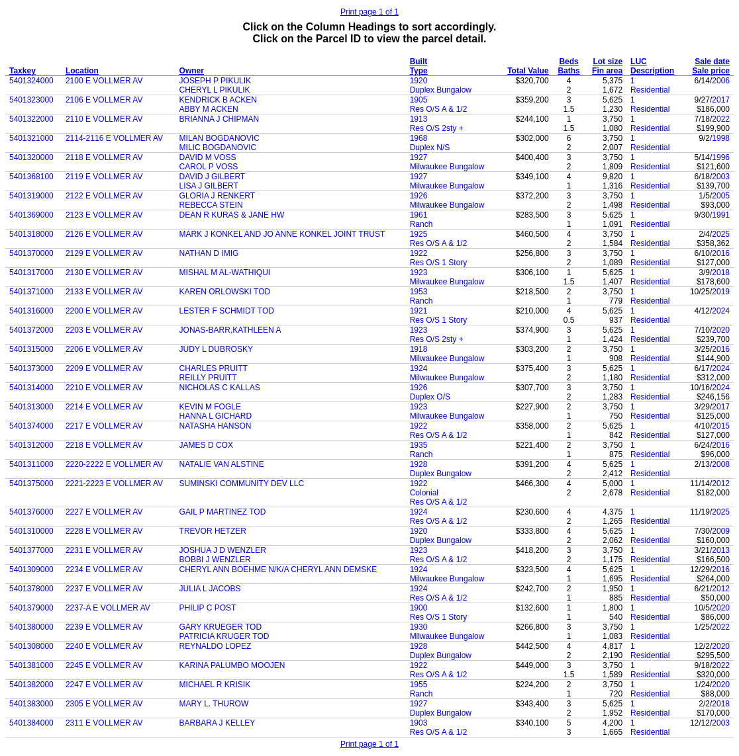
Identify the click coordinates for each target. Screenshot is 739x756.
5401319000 (31, 195)
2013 (721, 550)
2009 (721, 531)
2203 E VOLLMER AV (104, 330)
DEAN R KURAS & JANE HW (232, 215)
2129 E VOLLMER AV (104, 253)
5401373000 (31, 368)
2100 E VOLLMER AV (104, 80)
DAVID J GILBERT (212, 176)
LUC (638, 61)
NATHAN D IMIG (209, 253)
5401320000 (31, 157)
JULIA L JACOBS (210, 588)
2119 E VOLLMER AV (104, 176)
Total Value (527, 70)
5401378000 (31, 588)
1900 (419, 607)
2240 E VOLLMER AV (104, 646)
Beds (568, 61)
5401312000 (31, 445)
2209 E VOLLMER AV (104, 368)
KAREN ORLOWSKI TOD (225, 291)
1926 (419, 195)
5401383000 (31, 703)
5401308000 (31, 646)
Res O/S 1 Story (439, 262)
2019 (721, 291)
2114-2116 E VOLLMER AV (114, 138)
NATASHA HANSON (215, 426)
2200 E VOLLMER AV (104, 310)
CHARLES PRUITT (213, 368)
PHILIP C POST (207, 607)
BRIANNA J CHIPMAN (219, 119)
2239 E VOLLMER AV (104, 627)
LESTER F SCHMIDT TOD (226, 310)
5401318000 (31, 234)
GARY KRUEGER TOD (220, 627)
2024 (721, 310)
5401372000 (31, 330)
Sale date (712, 61)
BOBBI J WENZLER (215, 559)
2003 (721, 176)
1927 (419, 157)
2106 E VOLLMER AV (104, 100)
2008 (721, 464)
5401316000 (31, 310)
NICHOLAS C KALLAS (219, 387)
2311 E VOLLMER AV (104, 723)
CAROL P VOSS (208, 166)
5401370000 (31, 253)
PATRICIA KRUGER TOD (224, 636)
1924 (419, 368)
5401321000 (31, 138)
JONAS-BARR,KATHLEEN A (230, 330)
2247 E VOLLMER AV (104, 684)
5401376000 (31, 512)
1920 (419, 80)
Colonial (424, 492)
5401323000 (31, 100)
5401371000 (31, 291)
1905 (419, 100)
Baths (568, 70)
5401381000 (31, 665)
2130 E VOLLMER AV (104, 272)
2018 (721, 272)
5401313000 (31, 406)
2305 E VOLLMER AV (104, 703)
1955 (419, 684)
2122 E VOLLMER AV (104, 195)
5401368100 (31, 176)
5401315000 (31, 349)
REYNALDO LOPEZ (215, 646)
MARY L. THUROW (214, 703)
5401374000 (31, 426)
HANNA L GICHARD (215, 416)
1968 (419, 138)
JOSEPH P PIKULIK (215, 80)
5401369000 (31, 215)
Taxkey (22, 70)
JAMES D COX (206, 445)
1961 (419, 215)
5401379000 (31, 607)
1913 (419, 119)
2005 (721, 195)
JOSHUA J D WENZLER (222, 550)
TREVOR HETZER (212, 531)
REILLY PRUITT (208, 377)
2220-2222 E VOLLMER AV (114, 464)
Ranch (421, 224)
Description (652, 70)
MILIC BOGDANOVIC (218, 147)
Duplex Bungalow (440, 90)
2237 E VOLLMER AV (104, 588)
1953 (419, 291)
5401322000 (31, 119)
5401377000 (31, 550)
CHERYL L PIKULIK (214, 90)
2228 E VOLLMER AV (104, 531)
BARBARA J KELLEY (217, 723)
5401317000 (31, 272)
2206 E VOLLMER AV (104, 349)
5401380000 (31, 627)
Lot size (607, 61)
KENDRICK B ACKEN (218, 100)
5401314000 (31, 387)
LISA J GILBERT (208, 185)
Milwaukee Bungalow (447, 166)
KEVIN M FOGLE (210, 406)
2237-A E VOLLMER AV (108, 607)
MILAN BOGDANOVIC (219, 138)
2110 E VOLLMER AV (104, 119)
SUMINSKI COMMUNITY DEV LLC (241, 483)
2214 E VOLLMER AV (104, 406)
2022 (721, 119)
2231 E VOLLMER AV (104, 550)
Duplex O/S (430, 396)
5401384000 (31, 723)
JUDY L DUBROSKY (216, 349)
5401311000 (31, 464)
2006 (721, 80)
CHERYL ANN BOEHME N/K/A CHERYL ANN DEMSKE (278, 569)
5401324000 (31, 80)
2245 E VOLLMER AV (104, 665)
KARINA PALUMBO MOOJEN (232, 665)
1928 (419, 464)
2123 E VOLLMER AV (104, 215)
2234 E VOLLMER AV (104, 569)
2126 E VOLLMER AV (104, 234)
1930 (419, 627)
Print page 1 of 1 (369, 12)
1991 (721, 215)
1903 (419, 723)
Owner (191, 70)
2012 (721, 483)
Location (82, 70)
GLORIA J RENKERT (217, 195)
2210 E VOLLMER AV (104, 387)
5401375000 (31, 483)
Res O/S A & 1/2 (439, 109)
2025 (721, 234)
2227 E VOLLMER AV (104, 512)
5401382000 (31, 684)
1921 (419, 310)
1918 (419, 349)
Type (419, 70)
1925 (419, 234)
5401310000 (31, 531)
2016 (721, 253)
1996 (721, 157)
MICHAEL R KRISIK (215, 684)
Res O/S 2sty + (437, 128)
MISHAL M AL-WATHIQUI (225, 272)
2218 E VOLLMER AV (104, 445)
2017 (721, 100)
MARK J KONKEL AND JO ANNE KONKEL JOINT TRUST (282, 234)
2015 (721, 426)
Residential (649, 90)
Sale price (711, 70)
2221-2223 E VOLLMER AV (114, 483)
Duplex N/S (430, 147)
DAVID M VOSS (207, 157)
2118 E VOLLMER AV (104, 157)
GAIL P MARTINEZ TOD (222, 512)
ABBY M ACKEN (208, 109)
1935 (419, 445)
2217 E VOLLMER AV (104, 426)
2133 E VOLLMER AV (104, 291)
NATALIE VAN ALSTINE (221, 464)
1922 (419, 253)
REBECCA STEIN (211, 205)
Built (419, 61)
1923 (419, 272)
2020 (721, 330)
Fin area (607, 70)
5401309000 (31, 569)
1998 (721, 138)
